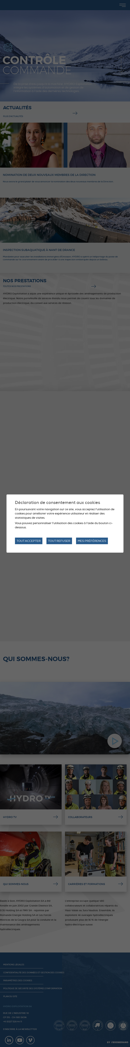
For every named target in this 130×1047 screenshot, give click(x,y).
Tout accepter (29, 541)
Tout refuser (59, 541)
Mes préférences (92, 541)
